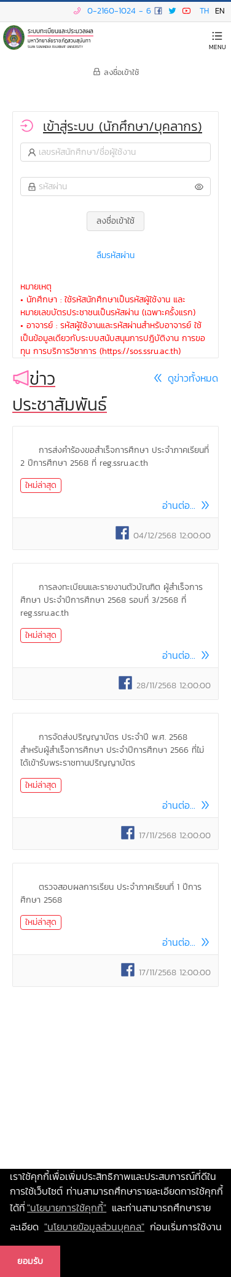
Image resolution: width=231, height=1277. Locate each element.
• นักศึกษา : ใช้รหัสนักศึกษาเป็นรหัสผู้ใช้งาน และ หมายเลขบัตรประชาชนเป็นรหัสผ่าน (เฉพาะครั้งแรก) (107, 306)
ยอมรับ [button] (30, 1261)
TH (204, 11)
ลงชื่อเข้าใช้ (116, 72)
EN (220, 11)
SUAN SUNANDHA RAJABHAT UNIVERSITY (55, 46)
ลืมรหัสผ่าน (115, 255)
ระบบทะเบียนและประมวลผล (60, 31)
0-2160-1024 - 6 (110, 10)
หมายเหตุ (36, 286)
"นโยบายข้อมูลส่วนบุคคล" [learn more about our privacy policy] (94, 1226)
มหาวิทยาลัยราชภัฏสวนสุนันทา (59, 39)
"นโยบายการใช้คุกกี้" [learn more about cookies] (66, 1207)
